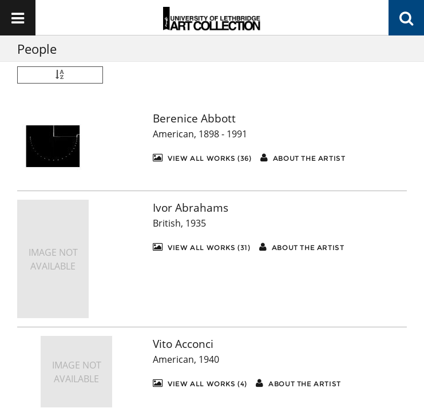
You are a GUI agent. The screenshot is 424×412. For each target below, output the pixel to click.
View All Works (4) (200, 383)
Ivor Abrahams (190, 207)
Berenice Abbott (194, 118)
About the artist (303, 158)
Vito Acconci (183, 343)
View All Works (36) (202, 158)
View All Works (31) (202, 247)
